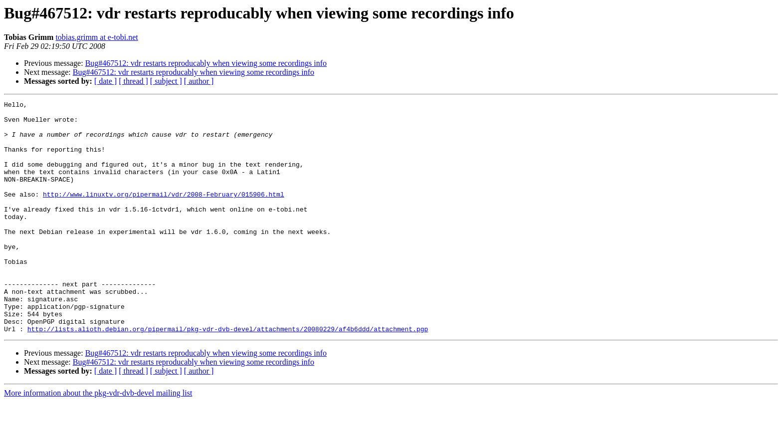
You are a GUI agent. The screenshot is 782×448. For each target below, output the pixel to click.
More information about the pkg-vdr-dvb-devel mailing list (98, 439)
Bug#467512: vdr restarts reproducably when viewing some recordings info (206, 63)
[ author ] (199, 81)
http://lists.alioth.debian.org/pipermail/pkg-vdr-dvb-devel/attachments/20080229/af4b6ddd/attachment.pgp (227, 375)
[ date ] (105, 81)
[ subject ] (166, 81)
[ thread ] (133, 81)
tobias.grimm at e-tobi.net (96, 37)
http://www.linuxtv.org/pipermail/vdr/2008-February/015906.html (163, 213)
